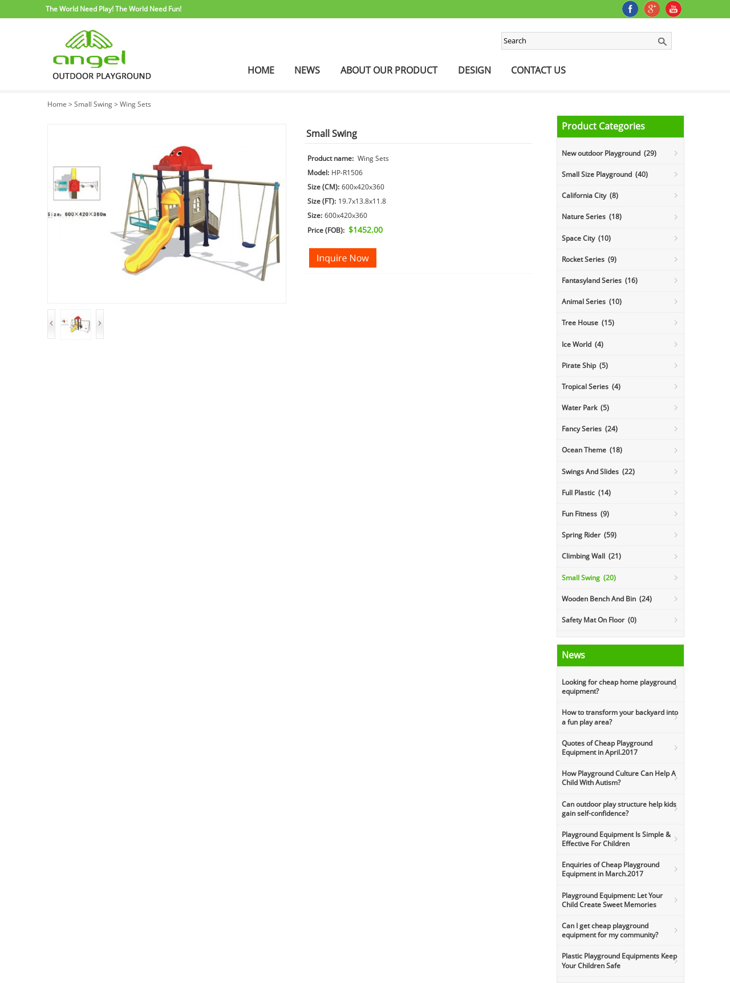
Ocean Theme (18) (592, 450)
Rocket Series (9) (589, 259)
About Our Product (388, 70)
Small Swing (93, 104)
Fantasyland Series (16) (600, 280)
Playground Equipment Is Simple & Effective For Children (616, 839)
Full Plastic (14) (586, 492)
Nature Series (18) (592, 216)
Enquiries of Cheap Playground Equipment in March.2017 (610, 869)
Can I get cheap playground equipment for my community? (610, 930)
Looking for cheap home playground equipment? (619, 686)
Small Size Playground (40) (605, 174)
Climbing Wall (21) (591, 556)
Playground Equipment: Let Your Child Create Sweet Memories (612, 900)
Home (261, 70)
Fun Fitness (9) (585, 514)
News (307, 70)
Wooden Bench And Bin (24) (607, 599)
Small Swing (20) (589, 577)
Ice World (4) (582, 344)
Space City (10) (586, 238)
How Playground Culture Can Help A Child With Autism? (619, 777)
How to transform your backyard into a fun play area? (620, 716)
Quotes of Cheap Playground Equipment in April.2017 (607, 747)
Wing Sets (135, 104)
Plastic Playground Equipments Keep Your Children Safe (619, 960)
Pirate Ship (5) (585, 365)
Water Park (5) (585, 407)
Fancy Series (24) (590, 429)
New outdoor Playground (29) (609, 153)
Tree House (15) (588, 322)
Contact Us (538, 70)
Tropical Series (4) (591, 386)
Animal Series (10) (592, 301)
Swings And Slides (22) (598, 471)
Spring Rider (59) (589, 535)
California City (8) (590, 195)
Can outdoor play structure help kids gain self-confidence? (619, 808)
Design (474, 70)
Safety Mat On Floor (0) (599, 620)
